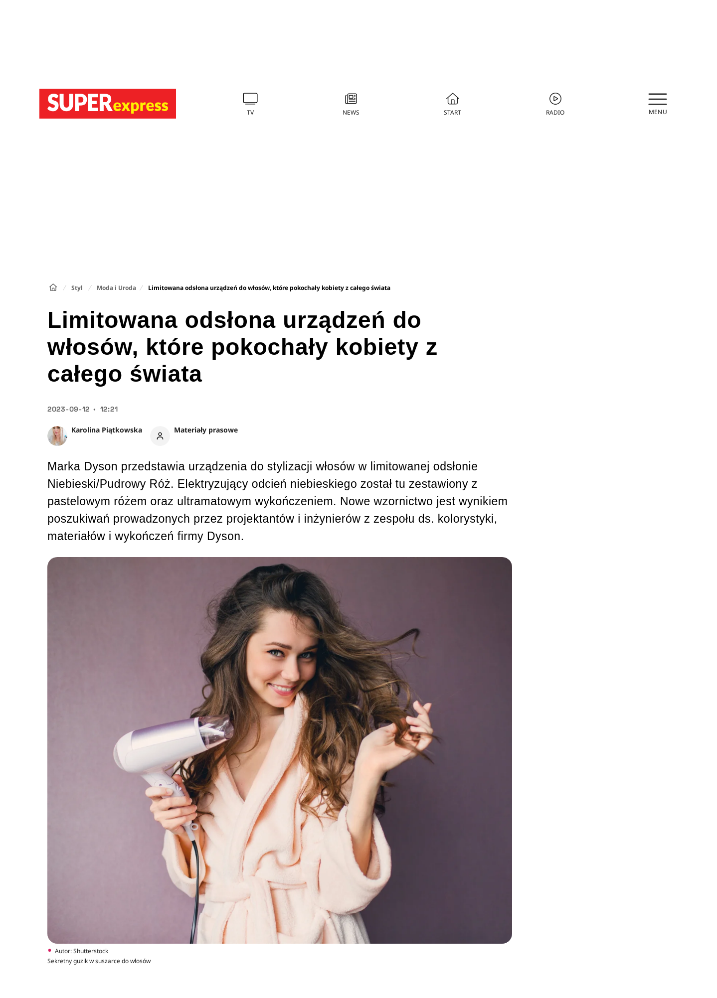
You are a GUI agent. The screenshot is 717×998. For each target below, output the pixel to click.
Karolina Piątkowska (106, 429)
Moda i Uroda (116, 288)
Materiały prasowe (206, 429)
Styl (77, 288)
